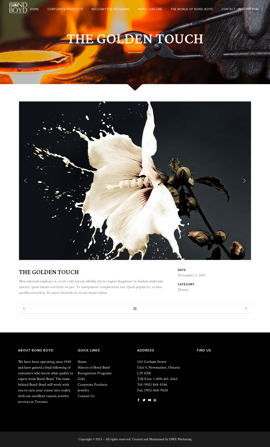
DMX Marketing (180, 439)
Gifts (81, 378)
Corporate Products (92, 384)
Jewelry (83, 390)
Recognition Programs (95, 373)
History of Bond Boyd (94, 367)
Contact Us (86, 396)
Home (82, 361)
